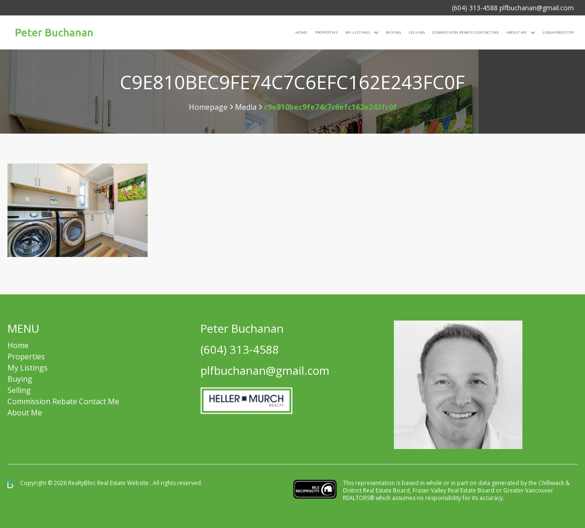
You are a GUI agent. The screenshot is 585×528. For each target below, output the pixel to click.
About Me (517, 32)
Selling (416, 32)
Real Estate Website (123, 483)
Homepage (208, 107)
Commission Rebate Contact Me (63, 401)
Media (246, 107)
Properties (326, 32)
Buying (393, 32)
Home (301, 32)
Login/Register (558, 32)
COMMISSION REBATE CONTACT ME (465, 32)
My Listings (357, 32)
